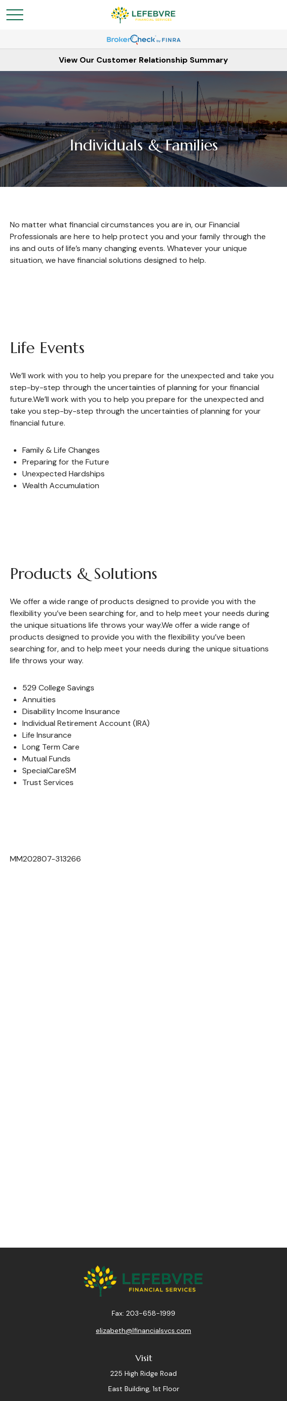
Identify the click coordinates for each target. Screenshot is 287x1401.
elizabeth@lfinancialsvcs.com (143, 1330)
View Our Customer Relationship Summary (143, 60)
